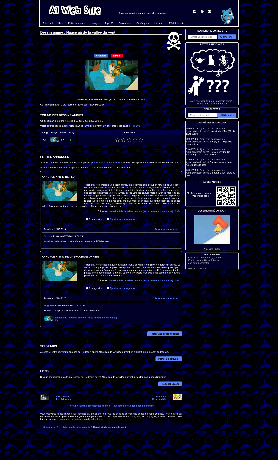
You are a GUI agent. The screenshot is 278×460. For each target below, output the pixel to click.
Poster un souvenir (168, 359)
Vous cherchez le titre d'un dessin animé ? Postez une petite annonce (212, 75)
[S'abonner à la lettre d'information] (202, 115)
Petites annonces (77, 23)
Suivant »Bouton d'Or (159, 398)
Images (95, 23)
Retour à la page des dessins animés (89, 405)
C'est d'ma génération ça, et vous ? (206, 257)
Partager (101, 56)
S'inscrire (227, 115)
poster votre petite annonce (106, 162)
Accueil (47, 23)
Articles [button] (159, 23)
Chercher (226, 37)
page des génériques (72, 419)
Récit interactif (176, 23)
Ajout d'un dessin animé (212, 128)
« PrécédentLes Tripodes (63, 398)
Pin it (117, 56)
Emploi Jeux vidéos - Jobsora (203, 260)
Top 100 (109, 23)
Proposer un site (170, 384)
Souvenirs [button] (125, 23)
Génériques (143, 23)
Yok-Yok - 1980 (212, 232)
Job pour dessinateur (199, 263)
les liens (98, 419)
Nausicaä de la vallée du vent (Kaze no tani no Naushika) (144, 211)
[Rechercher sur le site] (202, 37)
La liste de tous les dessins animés (134, 405)
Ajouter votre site (198, 268)
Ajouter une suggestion (121, 219)
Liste (60, 23)
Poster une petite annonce (164, 333)
